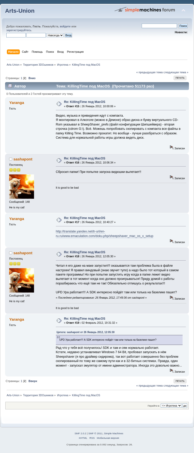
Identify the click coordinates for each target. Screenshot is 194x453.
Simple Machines (113, 433)
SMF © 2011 (95, 433)
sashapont (23, 159)
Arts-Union (20, 11)
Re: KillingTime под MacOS (84, 102)
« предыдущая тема (149, 72)
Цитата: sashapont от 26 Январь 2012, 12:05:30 (86, 332)
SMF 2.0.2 (80, 433)
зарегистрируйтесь (18, 30)
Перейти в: (154, 405)
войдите (65, 26)
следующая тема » (176, 72)
